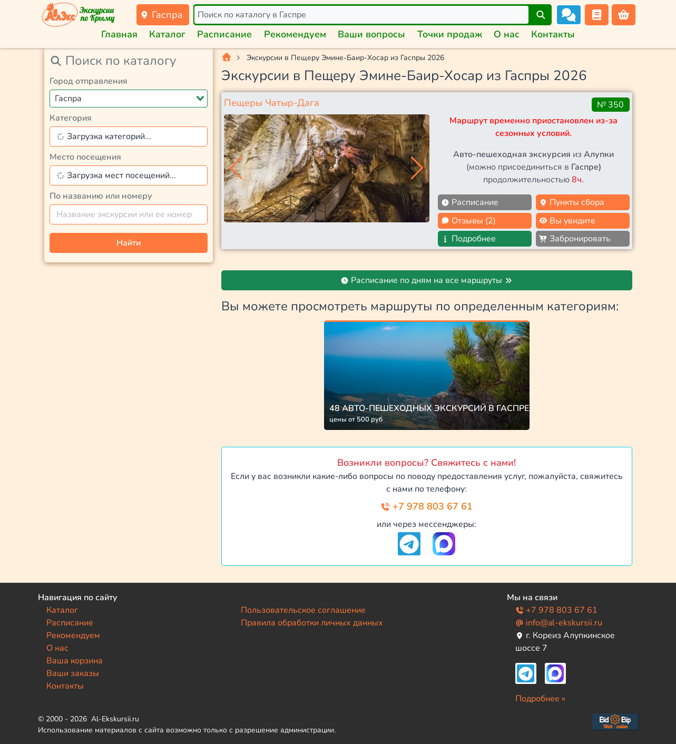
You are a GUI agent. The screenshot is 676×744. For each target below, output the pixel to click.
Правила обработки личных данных (312, 623)
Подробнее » (540, 698)
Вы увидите (567, 221)
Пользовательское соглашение (303, 610)
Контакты (553, 34)
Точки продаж (449, 34)
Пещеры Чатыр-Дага (271, 102)
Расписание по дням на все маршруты (426, 280)
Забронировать (575, 238)
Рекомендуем (295, 34)
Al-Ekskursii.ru (115, 719)
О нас (507, 34)
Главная (119, 34)
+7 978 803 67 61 (426, 506)
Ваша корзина (74, 661)
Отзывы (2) (468, 221)
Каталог (167, 34)
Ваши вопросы (371, 34)
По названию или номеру (101, 196)
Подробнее (468, 238)
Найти (128, 243)
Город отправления (89, 81)
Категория (71, 118)
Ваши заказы (72, 673)
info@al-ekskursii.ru (558, 623)
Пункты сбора (571, 202)
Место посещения (85, 157)
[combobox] (129, 98)
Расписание (224, 34)
